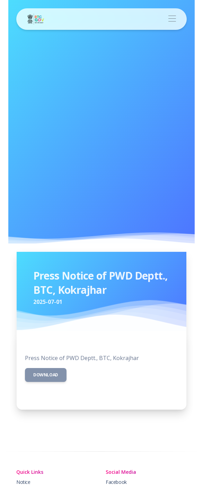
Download (45, 375)
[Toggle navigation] (172, 19)
